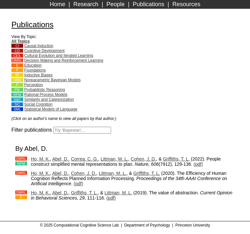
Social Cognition (38, 104)
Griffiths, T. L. (176, 159)
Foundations (35, 70)
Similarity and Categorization (49, 99)
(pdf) (198, 164)
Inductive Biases (38, 75)
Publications (148, 4)
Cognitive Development (44, 50)
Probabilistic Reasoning (44, 89)
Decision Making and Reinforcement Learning (63, 60)
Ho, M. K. (40, 159)
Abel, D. (60, 159)
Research (85, 4)
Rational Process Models (45, 94)
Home (57, 4)
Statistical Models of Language (50, 109)
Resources (186, 4)
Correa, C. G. (84, 159)
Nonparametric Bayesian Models (52, 80)
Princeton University (192, 225)
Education (32, 65)
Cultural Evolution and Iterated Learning (58, 55)
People (115, 4)
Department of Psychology (147, 225)
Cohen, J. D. (143, 159)
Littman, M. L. (114, 159)
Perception (33, 85)
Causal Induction (38, 46)
